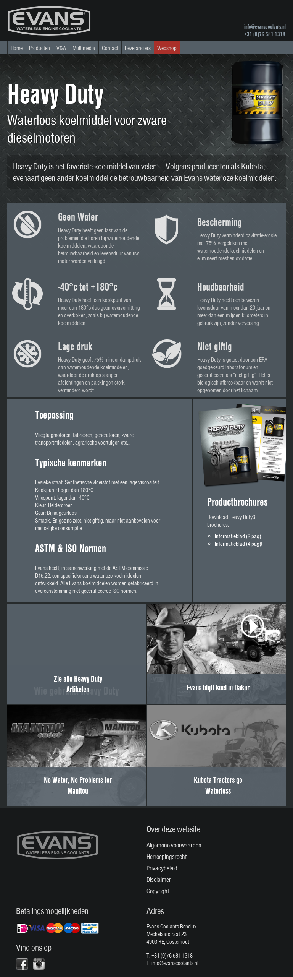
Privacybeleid (161, 868)
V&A (61, 48)
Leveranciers (138, 48)
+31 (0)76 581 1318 (264, 34)
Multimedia (83, 48)
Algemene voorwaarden (173, 845)
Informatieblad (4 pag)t (238, 544)
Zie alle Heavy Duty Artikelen (78, 684)
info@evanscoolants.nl (265, 27)
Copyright (157, 891)
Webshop (167, 48)
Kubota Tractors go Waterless (218, 785)
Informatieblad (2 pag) (238, 536)
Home (17, 48)
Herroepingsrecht (166, 856)
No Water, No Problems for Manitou (78, 785)
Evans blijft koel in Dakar (218, 687)
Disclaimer (158, 879)
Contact (110, 48)
